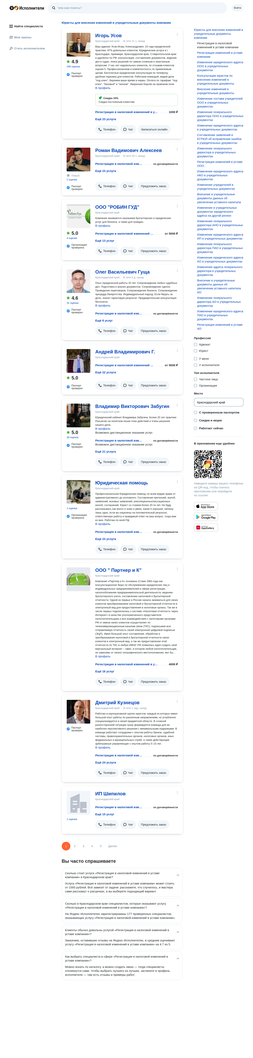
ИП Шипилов (110, 793)
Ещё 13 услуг (104, 240)
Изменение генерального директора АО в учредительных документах (219, 301)
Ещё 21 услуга (105, 451)
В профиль (102, 88)
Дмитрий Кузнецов (117, 702)
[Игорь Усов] (78, 45)
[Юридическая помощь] (78, 492)
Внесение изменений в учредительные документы (215, 91)
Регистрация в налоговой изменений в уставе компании (126, 112)
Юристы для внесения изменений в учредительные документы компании (218, 33)
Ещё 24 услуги (105, 762)
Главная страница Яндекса (11, 8)
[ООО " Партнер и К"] (78, 579)
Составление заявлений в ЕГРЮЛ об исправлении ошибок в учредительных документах (219, 138)
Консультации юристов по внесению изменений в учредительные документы (215, 79)
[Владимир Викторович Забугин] (78, 415)
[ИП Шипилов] (78, 803)
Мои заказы (20, 37)
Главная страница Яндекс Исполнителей (26, 8)
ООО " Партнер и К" (118, 570)
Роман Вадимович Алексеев (128, 150)
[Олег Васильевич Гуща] (78, 281)
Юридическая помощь (121, 482)
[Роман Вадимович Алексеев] (78, 159)
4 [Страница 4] (92, 846)
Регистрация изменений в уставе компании (220, 54)
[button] (107, 129)
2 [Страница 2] (75, 846)
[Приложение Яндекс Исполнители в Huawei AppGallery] (206, 527)
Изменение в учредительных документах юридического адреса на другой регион (217, 211)
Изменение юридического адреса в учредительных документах (220, 127)
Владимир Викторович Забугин (132, 406)
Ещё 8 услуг (104, 320)
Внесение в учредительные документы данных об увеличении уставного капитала (219, 198)
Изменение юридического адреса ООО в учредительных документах (220, 66)
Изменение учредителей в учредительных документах (216, 186)
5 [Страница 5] (101, 846)
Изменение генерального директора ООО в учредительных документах (220, 116)
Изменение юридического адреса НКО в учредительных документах (220, 175)
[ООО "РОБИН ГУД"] (78, 216)
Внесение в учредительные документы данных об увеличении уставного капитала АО (219, 286)
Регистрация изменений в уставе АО (220, 326)
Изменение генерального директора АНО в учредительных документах (220, 225)
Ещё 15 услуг (104, 814)
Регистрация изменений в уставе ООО (220, 163)
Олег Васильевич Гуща (122, 272)
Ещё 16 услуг (104, 671)
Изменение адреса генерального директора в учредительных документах (219, 271)
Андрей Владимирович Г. (125, 351)
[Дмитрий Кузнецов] (78, 712)
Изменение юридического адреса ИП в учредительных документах (220, 236)
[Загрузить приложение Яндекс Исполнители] (219, 464)
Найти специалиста (26, 26)
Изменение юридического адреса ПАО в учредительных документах (220, 315)
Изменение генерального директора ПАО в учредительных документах (220, 248)
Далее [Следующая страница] (112, 846)
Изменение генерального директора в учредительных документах (216, 152)
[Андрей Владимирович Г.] (78, 361)
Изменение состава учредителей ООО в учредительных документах (220, 102)
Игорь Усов (108, 35)
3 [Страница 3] (83, 846)
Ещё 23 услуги (105, 119)
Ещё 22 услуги (105, 372)
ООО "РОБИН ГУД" (117, 207)
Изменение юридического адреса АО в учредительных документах (220, 259)
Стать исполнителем (27, 48)
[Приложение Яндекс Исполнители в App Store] (206, 506)
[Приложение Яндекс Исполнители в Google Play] (206, 517)
